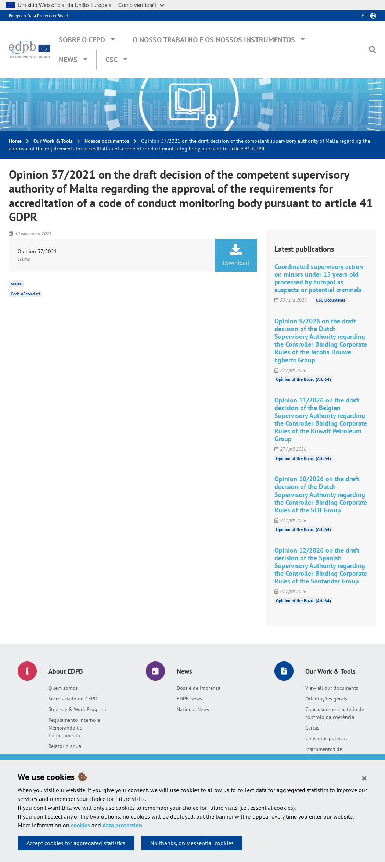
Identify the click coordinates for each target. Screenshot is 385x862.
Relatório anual (65, 746)
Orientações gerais (326, 698)
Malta (16, 283)
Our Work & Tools (53, 141)
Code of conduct (25, 294)
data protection (122, 825)
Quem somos (63, 688)
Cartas (312, 727)
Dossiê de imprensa (198, 688)
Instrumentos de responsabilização (325, 753)
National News (193, 709)
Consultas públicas (326, 738)
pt (364, 15)
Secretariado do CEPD (72, 698)
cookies (80, 825)
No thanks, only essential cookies (192, 843)
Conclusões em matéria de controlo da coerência (334, 713)
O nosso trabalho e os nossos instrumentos (214, 40)
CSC (111, 59)
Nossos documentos (106, 141)
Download (236, 255)
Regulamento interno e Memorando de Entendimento (74, 728)
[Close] (364, 778)
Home (15, 141)
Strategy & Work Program (77, 709)
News (68, 59)
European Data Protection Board (38, 15)
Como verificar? (141, 5)
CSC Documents (330, 300)
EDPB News (189, 698)
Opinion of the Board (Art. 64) (303, 379)
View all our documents (331, 688)
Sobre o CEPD (82, 40)
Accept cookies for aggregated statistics (75, 843)
